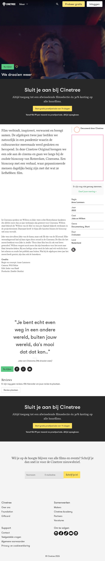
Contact (5, 532)
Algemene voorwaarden (13, 541)
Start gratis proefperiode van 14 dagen (52, 108)
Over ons (5, 507)
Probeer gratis (73, 4)
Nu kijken (8, 67)
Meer (23, 4)
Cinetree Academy (63, 511)
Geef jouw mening (87, 191)
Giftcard (5, 516)
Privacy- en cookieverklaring (15, 545)
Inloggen (94, 4)
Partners (58, 516)
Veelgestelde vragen (11, 537)
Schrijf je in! (72, 474)
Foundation (7, 511)
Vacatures (59, 520)
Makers (57, 507)
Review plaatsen (11, 390)
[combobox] (57, 4)
